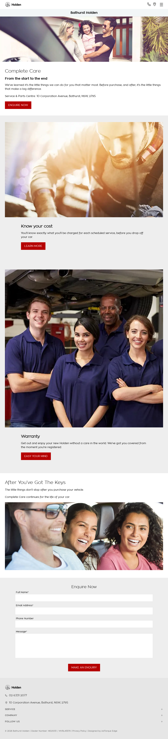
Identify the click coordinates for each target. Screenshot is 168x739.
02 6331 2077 (18, 695)
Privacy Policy (79, 731)
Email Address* (24, 605)
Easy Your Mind (36, 456)
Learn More (33, 246)
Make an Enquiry (84, 667)
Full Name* (22, 592)
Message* (21, 631)
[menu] (161, 4)
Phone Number (25, 618)
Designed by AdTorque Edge (102, 731)
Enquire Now (18, 105)
